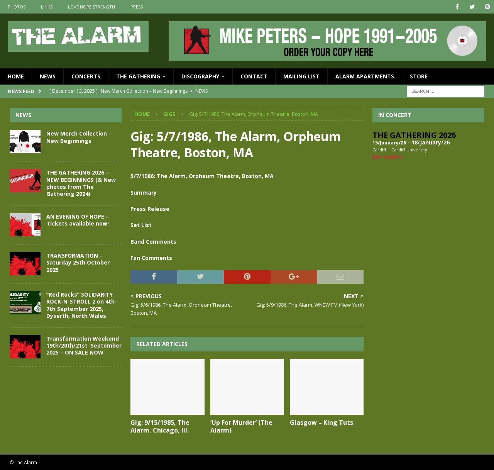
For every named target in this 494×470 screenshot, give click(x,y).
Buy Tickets (386, 157)
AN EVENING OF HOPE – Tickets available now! (77, 220)
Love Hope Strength (91, 7)
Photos (16, 7)
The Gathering (138, 76)
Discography (200, 76)
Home (16, 76)
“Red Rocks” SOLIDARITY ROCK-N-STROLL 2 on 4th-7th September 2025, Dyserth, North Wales (81, 305)
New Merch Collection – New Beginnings (79, 137)
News (48, 76)
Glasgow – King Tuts (321, 422)
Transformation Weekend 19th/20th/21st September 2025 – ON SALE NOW (84, 345)
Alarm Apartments (364, 76)
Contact (253, 76)
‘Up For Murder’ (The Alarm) (241, 426)
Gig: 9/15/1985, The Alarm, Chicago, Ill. (159, 426)
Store (419, 76)
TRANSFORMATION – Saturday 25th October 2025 (78, 262)
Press (136, 7)
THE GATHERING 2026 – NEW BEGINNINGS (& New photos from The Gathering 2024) (81, 183)
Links (46, 7)
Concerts (85, 76)
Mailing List (301, 76)
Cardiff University (409, 150)
